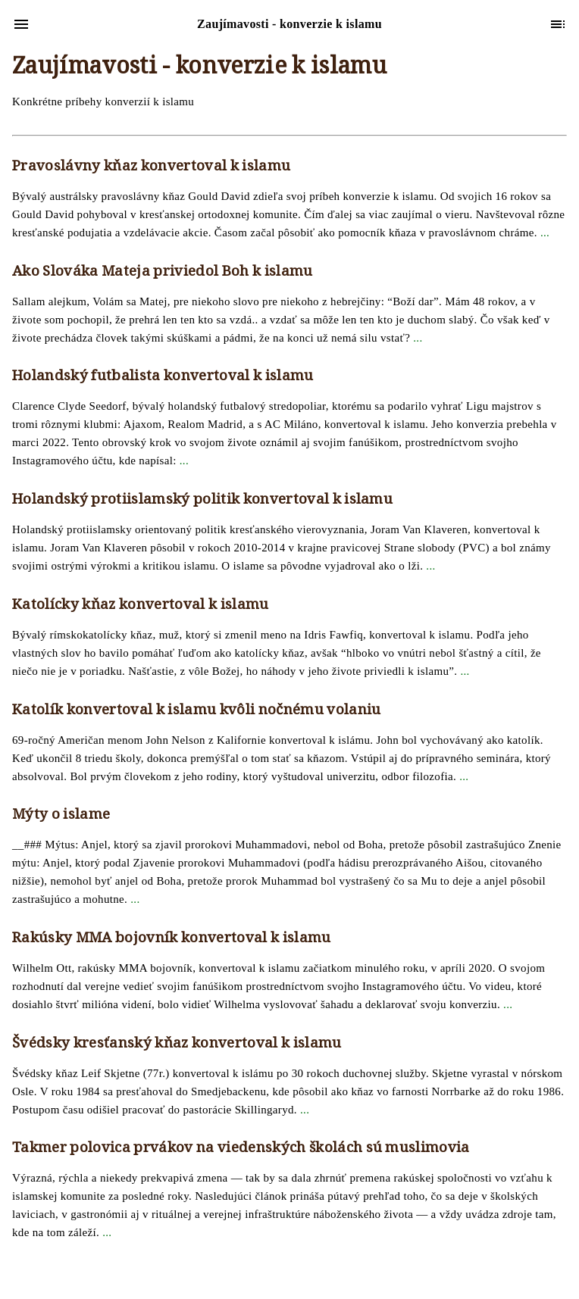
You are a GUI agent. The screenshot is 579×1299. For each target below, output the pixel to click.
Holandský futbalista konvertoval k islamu (163, 377)
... (544, 232)
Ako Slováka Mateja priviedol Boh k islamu (162, 273)
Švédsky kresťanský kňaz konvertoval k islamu (177, 1044)
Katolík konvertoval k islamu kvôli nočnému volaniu (196, 711)
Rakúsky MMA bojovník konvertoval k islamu (171, 939)
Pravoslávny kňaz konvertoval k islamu (151, 167)
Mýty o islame (61, 816)
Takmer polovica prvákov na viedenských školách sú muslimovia (241, 1149)
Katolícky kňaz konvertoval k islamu (140, 606)
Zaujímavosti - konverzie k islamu (199, 68)
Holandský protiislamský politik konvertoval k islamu (202, 501)
